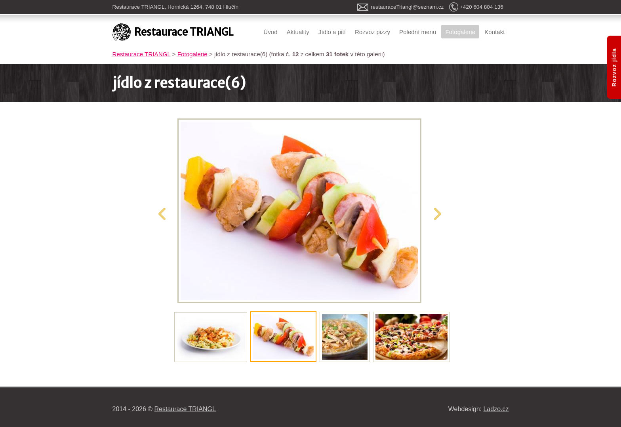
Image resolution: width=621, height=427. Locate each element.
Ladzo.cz (496, 409)
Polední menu (417, 32)
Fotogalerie (460, 32)
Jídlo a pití (332, 32)
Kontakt (494, 32)
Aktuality (298, 32)
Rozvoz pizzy (372, 32)
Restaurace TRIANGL (141, 54)
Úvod (270, 32)
